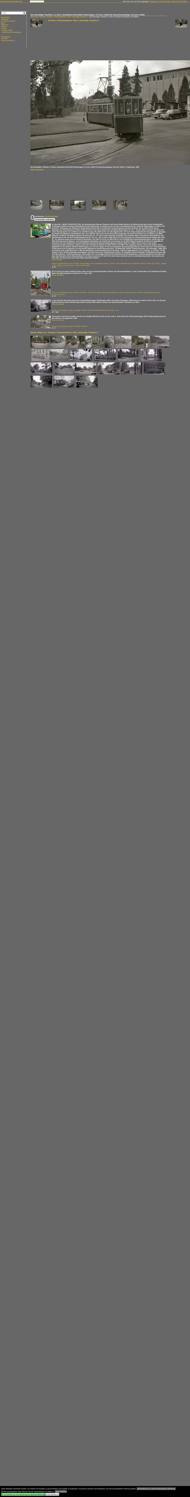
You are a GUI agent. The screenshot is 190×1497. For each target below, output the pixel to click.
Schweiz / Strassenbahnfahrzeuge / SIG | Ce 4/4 (103, 310)
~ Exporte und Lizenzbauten (11, 32)
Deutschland (5, 17)
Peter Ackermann (37, 170)
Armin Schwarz (57, 260)
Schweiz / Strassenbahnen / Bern (62, 263)
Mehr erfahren (61, 1491)
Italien (3, 23)
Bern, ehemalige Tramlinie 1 (78, 17)
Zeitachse (4, 38)
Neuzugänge (5, 37)
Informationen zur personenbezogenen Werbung (156, 1489)
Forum (33, 1)
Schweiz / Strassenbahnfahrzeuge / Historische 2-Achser (127, 263)
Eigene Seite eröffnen (179, 1)
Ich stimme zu (52, 1494)
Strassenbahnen (60, 17)
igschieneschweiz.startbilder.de (11, 1)
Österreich (4, 25)
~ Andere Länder (7, 30)
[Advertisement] (45, 42)
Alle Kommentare (51, 216)
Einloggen (152, 1)
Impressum (39, 1)
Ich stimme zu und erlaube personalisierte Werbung (23, 1494)
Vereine (3, 29)
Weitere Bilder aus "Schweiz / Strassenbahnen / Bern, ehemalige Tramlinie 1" (65, 332)
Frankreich (5, 19)
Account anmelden (163, 1)
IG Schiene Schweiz (8, 21)
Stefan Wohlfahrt (58, 275)
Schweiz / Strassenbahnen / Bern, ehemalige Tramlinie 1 (73, 20)
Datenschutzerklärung (8, 40)
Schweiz (50, 17)
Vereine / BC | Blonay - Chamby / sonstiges (87, 292)
